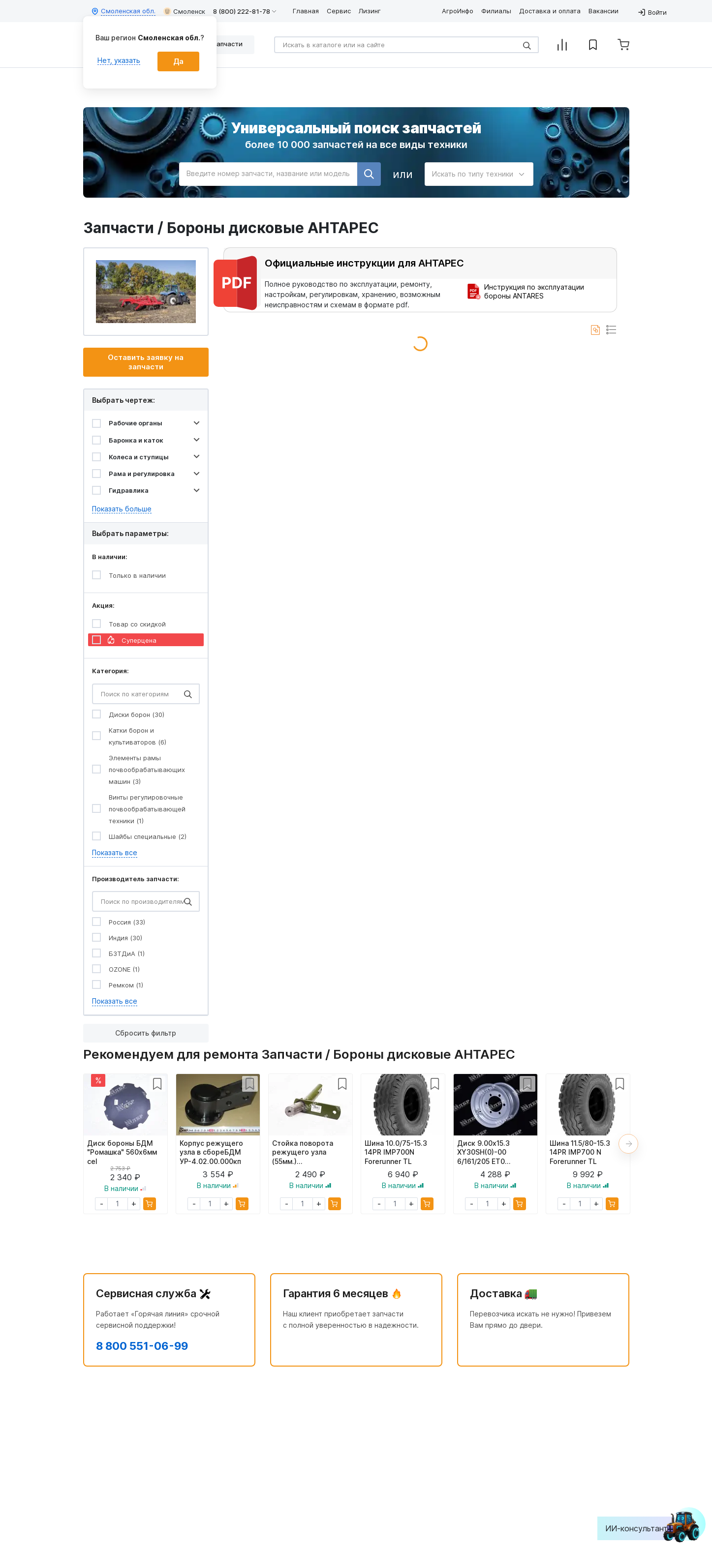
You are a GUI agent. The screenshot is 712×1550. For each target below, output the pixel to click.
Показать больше (122, 509)
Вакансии (603, 11)
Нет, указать (118, 60)
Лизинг (370, 11)
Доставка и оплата (550, 11)
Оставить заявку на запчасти (146, 362)
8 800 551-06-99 (142, 1346)
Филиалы (496, 11)
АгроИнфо (457, 11)
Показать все (114, 852)
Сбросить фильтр (145, 1033)
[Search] (406, 44)
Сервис (339, 11)
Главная (306, 11)
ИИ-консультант (643, 1528)
